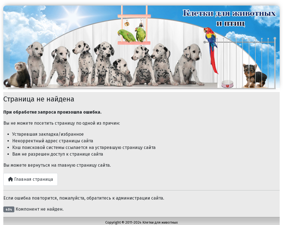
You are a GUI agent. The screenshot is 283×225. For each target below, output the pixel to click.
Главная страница (30, 179)
